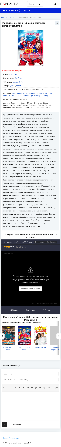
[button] (4, 387)
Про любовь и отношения (23, 93)
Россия (14, 74)
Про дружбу (35, 95)
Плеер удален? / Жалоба (45, 242)
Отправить (16, 424)
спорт (18, 86)
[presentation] (4, 387)
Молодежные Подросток (44, 93)
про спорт (45, 95)
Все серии (30, 310)
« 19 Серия (14, 310)
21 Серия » (47, 310)
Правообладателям (11, 438)
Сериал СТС (17, 82)
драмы (12, 86)
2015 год (18, 78)
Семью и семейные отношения (16, 95)
